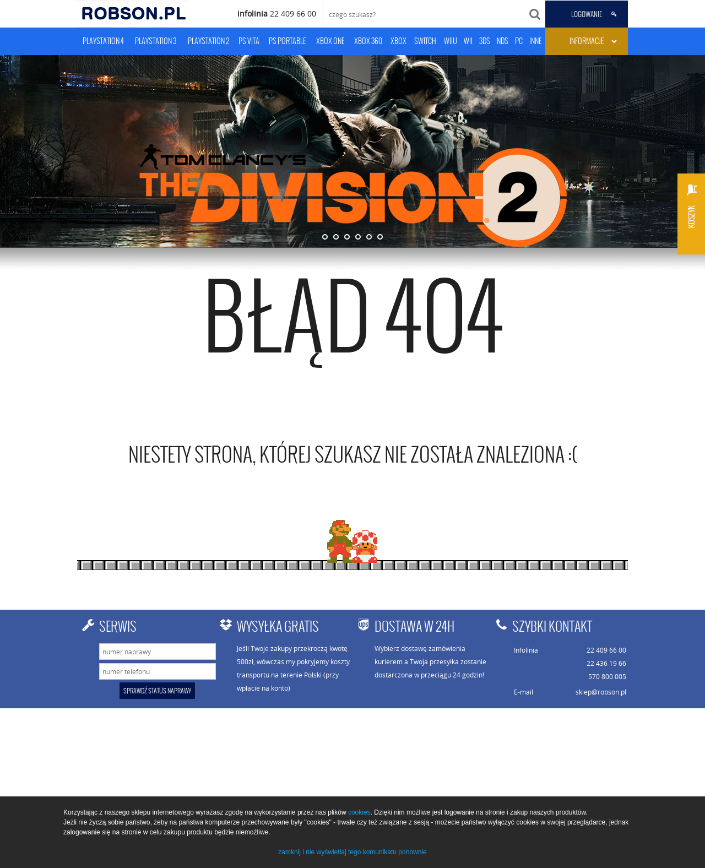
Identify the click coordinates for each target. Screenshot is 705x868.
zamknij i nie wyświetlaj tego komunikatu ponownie (352, 852)
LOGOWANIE (586, 14)
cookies (359, 812)
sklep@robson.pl (601, 691)
